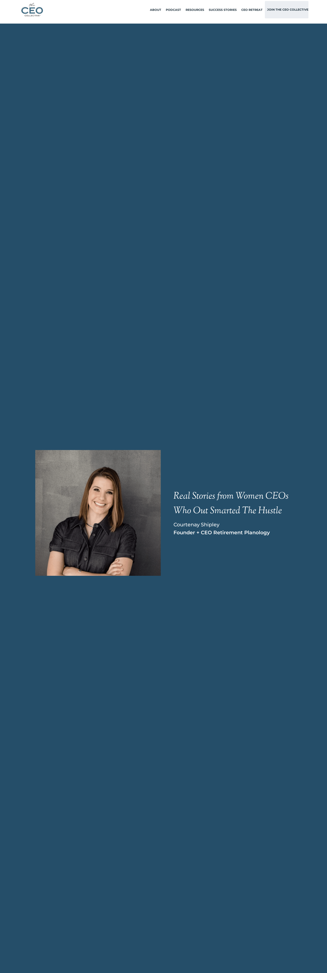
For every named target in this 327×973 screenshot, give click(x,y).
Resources (195, 10)
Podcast (173, 10)
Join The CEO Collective (287, 9)
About (155, 10)
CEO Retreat (252, 10)
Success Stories (223, 10)
